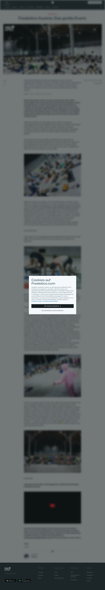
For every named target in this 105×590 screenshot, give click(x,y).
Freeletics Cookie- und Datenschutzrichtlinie (44, 301)
